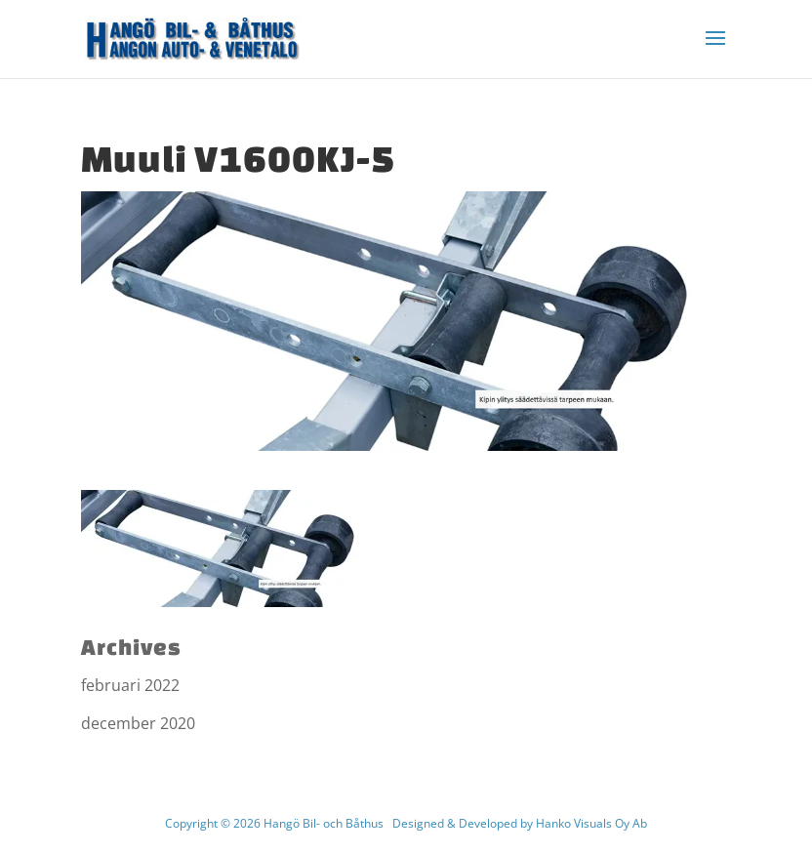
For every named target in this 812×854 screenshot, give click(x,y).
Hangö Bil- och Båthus (324, 823)
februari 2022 (130, 685)
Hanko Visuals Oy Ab (591, 823)
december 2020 (138, 723)
